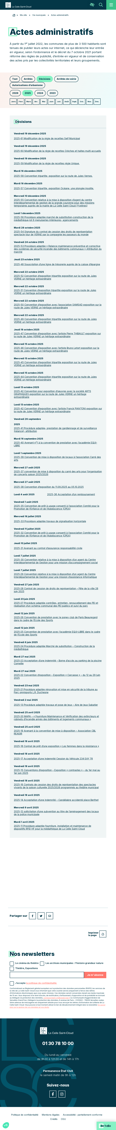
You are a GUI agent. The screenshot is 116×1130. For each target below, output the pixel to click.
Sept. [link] (74, 101)
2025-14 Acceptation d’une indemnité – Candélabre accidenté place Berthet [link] (56, 800)
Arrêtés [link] (28, 79)
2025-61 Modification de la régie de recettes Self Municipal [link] (47, 138)
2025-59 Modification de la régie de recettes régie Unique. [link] (47, 163)
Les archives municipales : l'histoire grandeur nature (74, 963)
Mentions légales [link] (50, 1114)
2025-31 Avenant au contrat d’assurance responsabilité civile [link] (48, 548)
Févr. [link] (21, 101)
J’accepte (36, 983)
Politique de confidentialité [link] (24, 1114)
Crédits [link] (53, 1119)
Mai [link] (43, 101)
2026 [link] (15, 93)
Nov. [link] (90, 101)
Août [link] (67, 101)
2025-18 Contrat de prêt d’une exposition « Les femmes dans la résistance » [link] (56, 746)
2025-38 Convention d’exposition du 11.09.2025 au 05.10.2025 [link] (49, 487)
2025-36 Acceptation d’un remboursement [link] (71, 494)
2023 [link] (53, 93)
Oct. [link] (82, 101)
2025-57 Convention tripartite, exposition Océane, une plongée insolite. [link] (54, 188)
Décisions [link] (44, 79)
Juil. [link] (59, 101)
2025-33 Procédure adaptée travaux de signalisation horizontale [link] (50, 521)
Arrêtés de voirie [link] (66, 79)
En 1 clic (106, 1126)
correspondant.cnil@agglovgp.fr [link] (56, 998)
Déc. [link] (97, 101)
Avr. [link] (36, 101)
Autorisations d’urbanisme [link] (27, 85)
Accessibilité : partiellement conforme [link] (82, 1114)
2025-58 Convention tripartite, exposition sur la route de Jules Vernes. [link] (53, 176)
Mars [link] (28, 101)
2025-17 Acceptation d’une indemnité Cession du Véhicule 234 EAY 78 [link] (53, 758)
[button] (5, 1125)
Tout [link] (14, 79)
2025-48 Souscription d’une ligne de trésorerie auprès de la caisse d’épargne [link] (57, 264)
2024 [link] (40, 93)
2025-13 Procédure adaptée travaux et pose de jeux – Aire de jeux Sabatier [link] (56, 705)
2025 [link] (28, 93)
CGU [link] (63, 1119)
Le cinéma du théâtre (27, 963)
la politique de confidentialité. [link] (41, 983)
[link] (20, 4)
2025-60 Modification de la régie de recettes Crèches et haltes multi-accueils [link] (57, 151)
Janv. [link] (13, 101)
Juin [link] (51, 101)
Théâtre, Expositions (26, 968)
